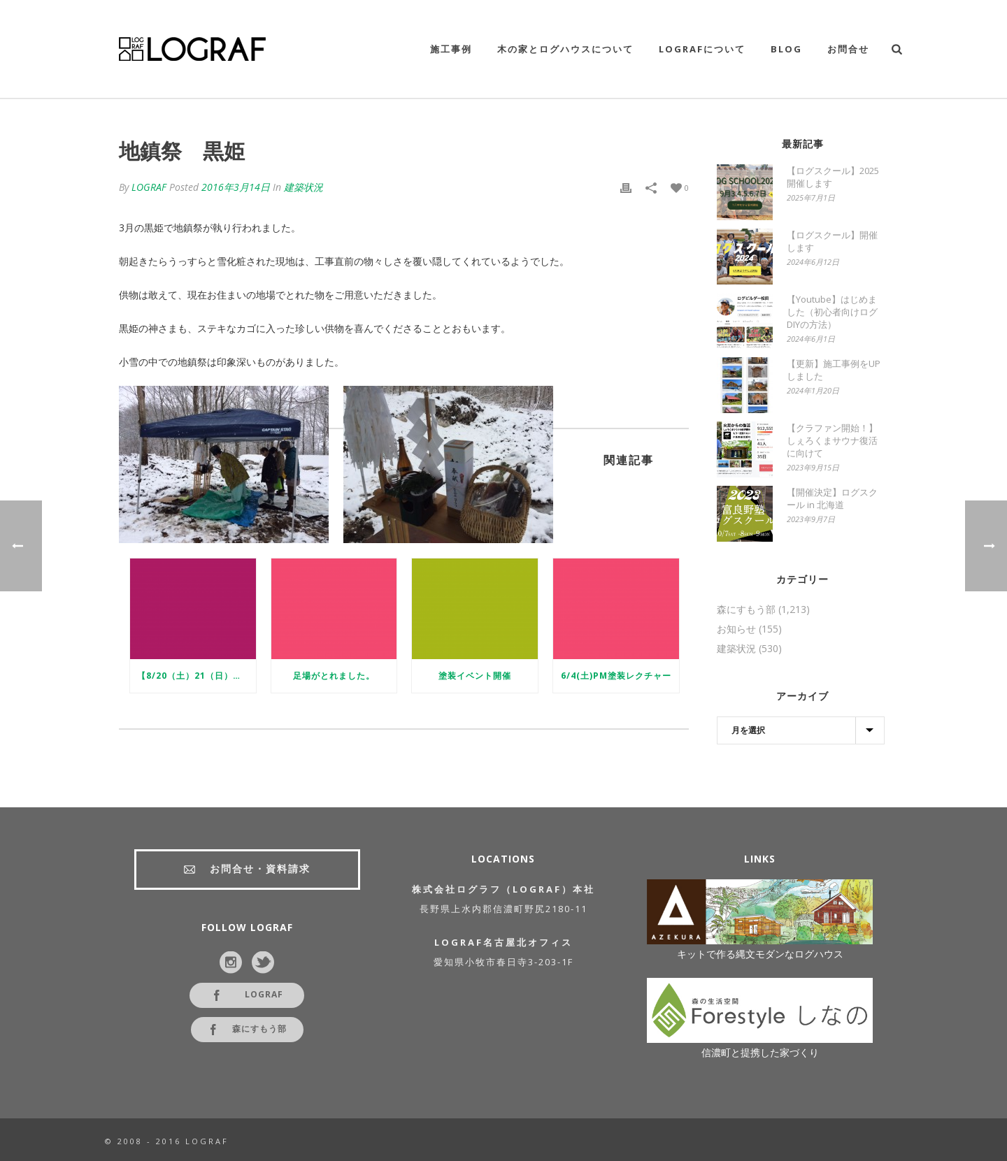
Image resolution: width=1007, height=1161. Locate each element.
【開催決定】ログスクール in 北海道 (832, 498)
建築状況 (303, 187)
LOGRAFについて (702, 49)
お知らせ (736, 629)
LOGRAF (148, 187)
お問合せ (848, 49)
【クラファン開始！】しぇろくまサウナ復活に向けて (832, 440)
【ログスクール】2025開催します (833, 176)
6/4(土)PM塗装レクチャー (616, 676)
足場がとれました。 (334, 676)
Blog (786, 49)
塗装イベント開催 (474, 676)
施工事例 (451, 49)
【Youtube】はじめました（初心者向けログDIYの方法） (832, 312)
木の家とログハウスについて (565, 49)
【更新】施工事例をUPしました (833, 369)
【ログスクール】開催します (832, 241)
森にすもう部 (746, 609)
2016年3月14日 (235, 187)
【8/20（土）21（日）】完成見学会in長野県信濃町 (196, 676)
